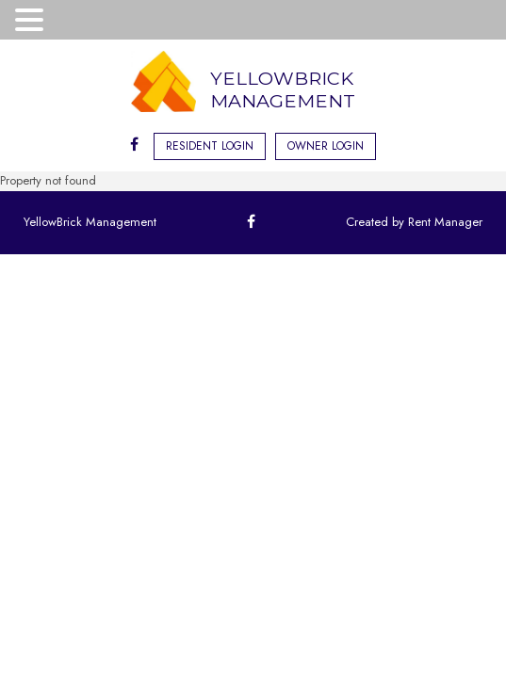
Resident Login (209, 145)
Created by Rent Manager (414, 222)
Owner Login (325, 145)
